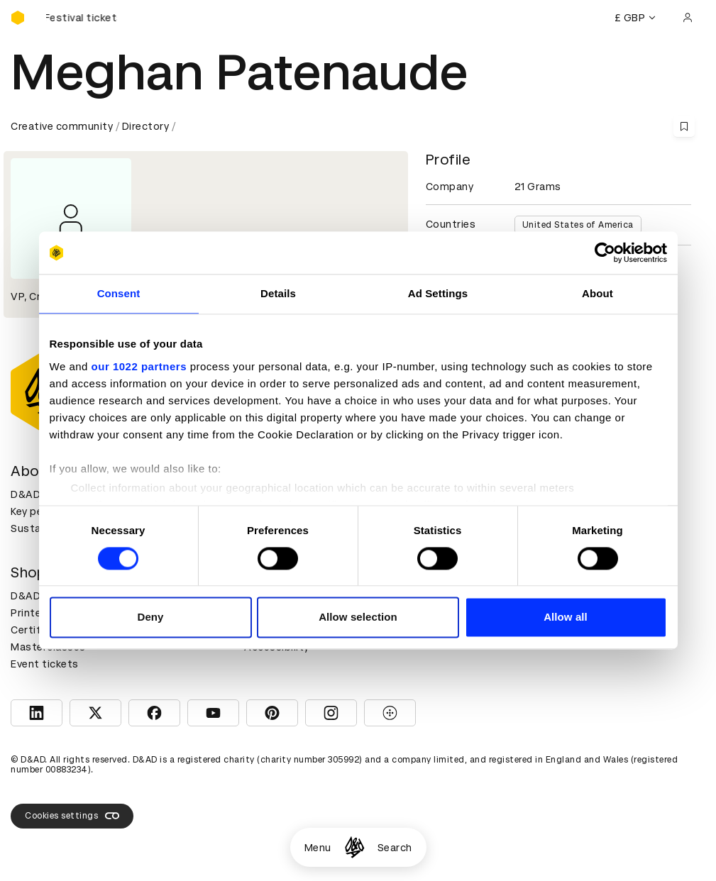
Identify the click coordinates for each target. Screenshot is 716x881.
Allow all (566, 617)
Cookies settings (72, 816)
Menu (317, 847)
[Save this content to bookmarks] (684, 126)
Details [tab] (278, 293)
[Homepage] (354, 847)
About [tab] (597, 293)
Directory (146, 126)
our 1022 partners (139, 366)
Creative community (62, 126)
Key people (38, 511)
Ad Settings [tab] (438, 293)
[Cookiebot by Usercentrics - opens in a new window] (605, 252)
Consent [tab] (119, 293)
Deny (150, 617)
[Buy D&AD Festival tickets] (81, 18)
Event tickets (45, 664)
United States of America (578, 225)
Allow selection (358, 617)
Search (395, 847)
